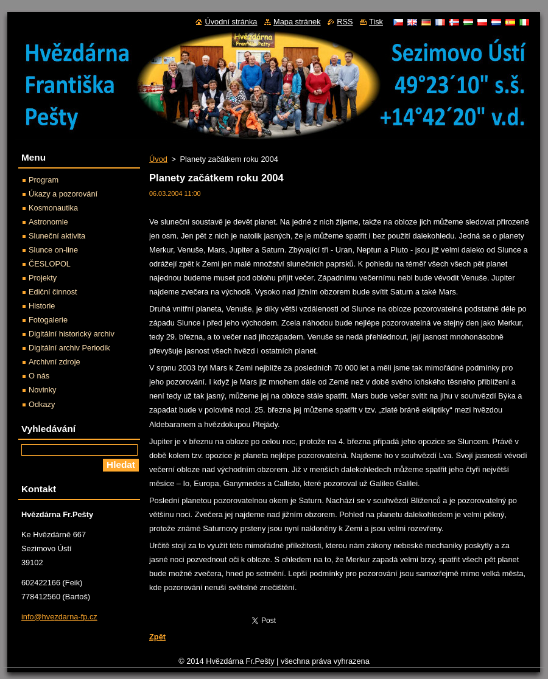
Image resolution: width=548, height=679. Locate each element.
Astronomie (48, 221)
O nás (39, 375)
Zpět (157, 636)
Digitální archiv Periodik (69, 347)
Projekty (43, 277)
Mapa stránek (297, 21)
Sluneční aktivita (57, 235)
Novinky (43, 389)
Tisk (376, 21)
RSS (345, 21)
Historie (42, 305)
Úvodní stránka (231, 21)
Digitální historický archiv (71, 333)
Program (43, 179)
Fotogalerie (48, 319)
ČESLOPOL (50, 263)
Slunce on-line (53, 249)
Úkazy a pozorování (63, 193)
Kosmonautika (53, 207)
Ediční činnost (53, 291)
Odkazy (42, 404)
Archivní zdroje (54, 361)
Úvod (158, 159)
